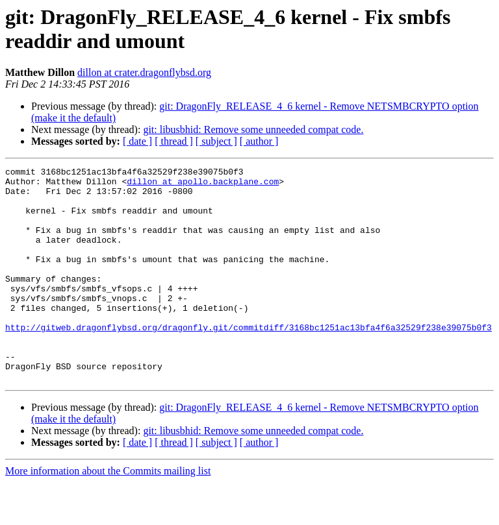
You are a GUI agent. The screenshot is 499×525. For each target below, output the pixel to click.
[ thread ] (174, 141)
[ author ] (259, 141)
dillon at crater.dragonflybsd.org (144, 72)
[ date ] (137, 141)
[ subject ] (216, 141)
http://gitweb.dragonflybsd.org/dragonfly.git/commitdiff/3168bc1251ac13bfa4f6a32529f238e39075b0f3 (248, 360)
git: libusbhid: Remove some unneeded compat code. (253, 129)
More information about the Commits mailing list (108, 513)
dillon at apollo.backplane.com (203, 185)
